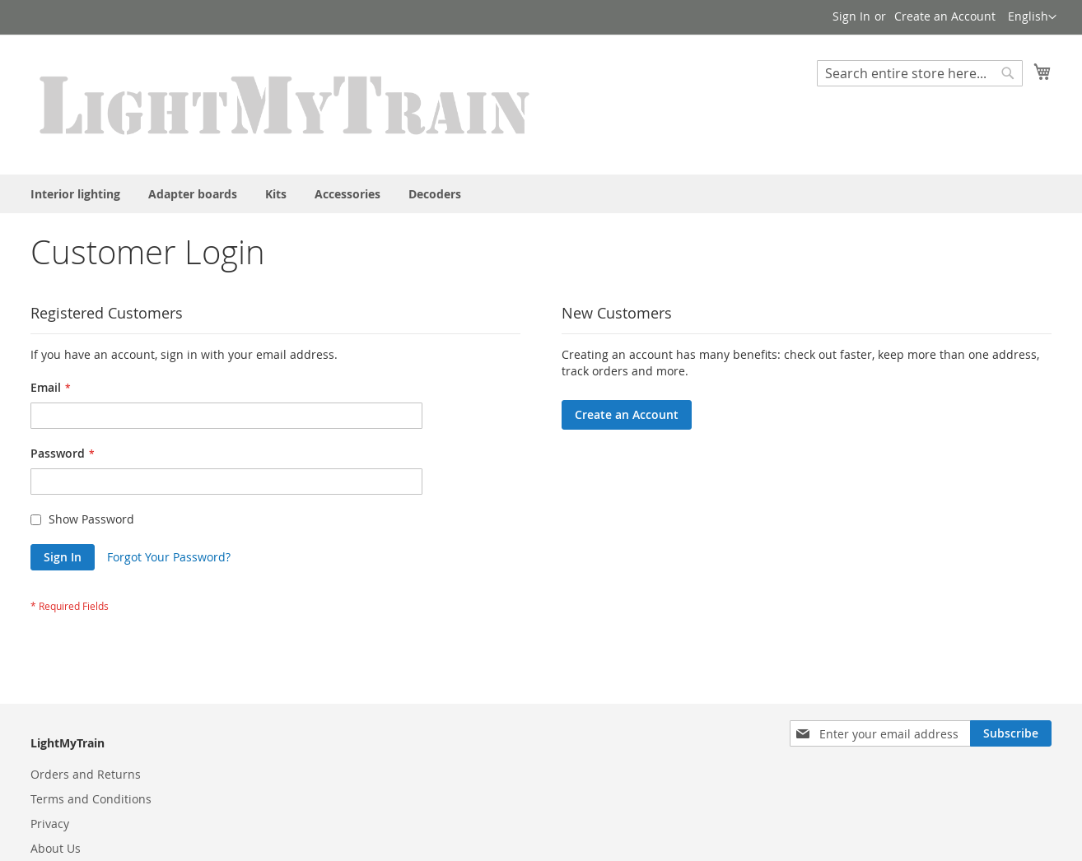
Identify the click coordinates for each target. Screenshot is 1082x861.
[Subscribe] (1011, 733)
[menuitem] (75, 194)
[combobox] (920, 73)
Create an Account (945, 16)
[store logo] (285, 104)
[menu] (541, 194)
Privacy (49, 823)
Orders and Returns (85, 774)
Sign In (851, 16)
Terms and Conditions (91, 799)
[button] (1032, 17)
